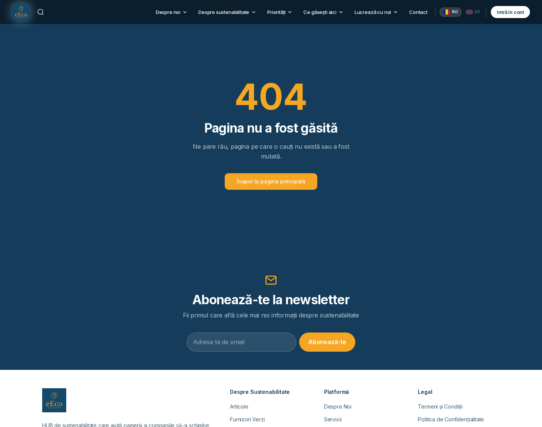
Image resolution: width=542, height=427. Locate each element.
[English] (473, 12)
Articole (239, 406)
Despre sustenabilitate (227, 12)
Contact (418, 12)
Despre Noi (338, 406)
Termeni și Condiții (440, 406)
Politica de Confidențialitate (451, 419)
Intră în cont (510, 12)
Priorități (280, 12)
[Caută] (41, 12)
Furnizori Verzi (247, 419)
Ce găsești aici (323, 12)
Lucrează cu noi (377, 12)
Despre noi (172, 12)
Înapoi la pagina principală (271, 181)
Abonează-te (327, 342)
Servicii (333, 419)
